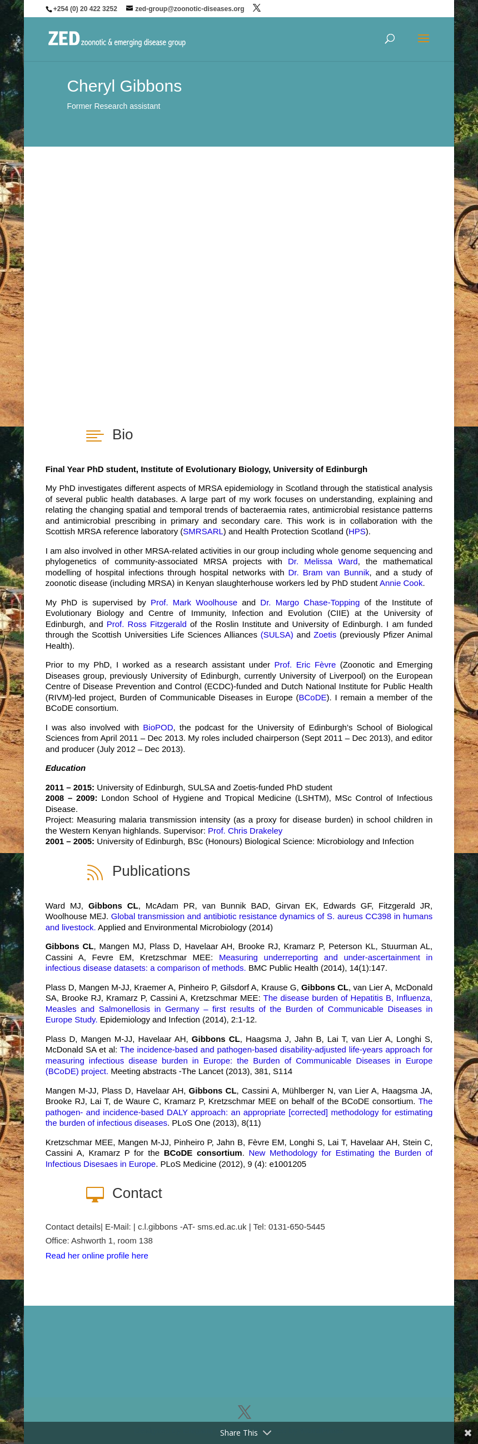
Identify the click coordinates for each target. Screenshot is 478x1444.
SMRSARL (203, 531)
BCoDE (313, 697)
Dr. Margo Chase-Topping (310, 602)
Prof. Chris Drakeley (245, 830)
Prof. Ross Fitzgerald (147, 624)
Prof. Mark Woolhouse (194, 602)
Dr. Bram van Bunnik (329, 572)
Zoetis (324, 634)
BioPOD (158, 727)
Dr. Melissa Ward (323, 561)
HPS (357, 531)
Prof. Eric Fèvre (305, 664)
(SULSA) (277, 634)
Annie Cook (401, 583)
